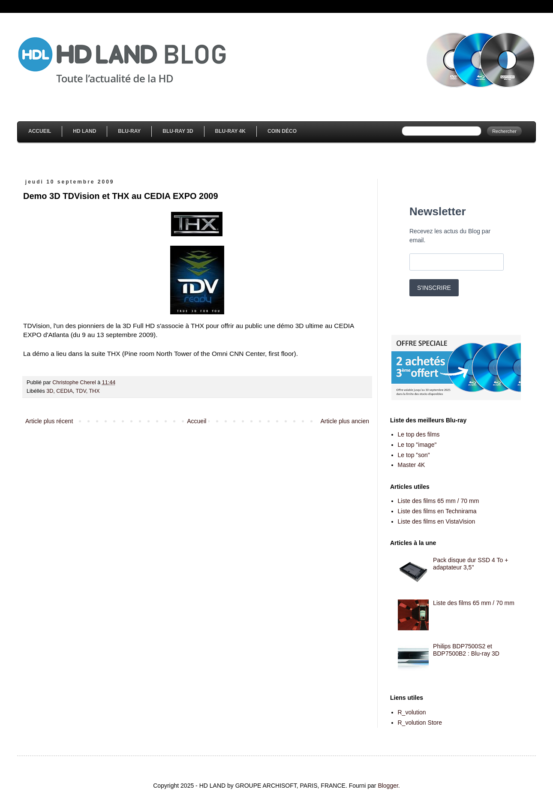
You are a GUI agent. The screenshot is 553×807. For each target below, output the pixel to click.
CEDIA (64, 391)
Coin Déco (282, 131)
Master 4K (411, 464)
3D (49, 391)
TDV (81, 391)
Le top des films (419, 434)
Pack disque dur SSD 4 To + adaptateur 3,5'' (470, 564)
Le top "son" (414, 455)
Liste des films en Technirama (437, 511)
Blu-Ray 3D (177, 131)
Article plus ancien (344, 421)
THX (94, 391)
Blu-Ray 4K (230, 131)
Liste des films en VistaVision (436, 521)
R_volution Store (420, 722)
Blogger (388, 785)
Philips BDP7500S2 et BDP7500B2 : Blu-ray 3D (466, 650)
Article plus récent (49, 421)
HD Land (84, 131)
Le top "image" (417, 444)
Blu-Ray (129, 131)
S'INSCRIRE (434, 287)
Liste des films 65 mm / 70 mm (438, 500)
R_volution (412, 712)
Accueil (39, 131)
